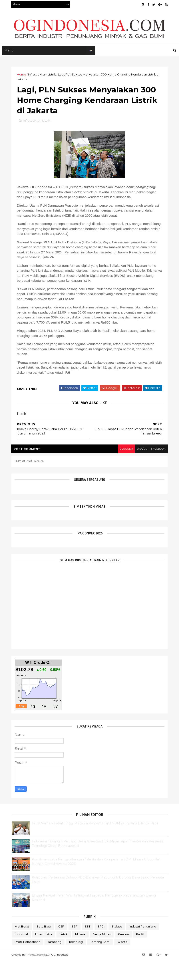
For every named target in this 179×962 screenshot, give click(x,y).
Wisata (122, 943)
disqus (141, 450)
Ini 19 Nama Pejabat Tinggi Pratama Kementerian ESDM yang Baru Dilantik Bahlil (95, 825)
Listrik (52, 75)
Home (21, 75)
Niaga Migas (102, 935)
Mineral (80, 935)
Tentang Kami (100, 943)
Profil (140, 935)
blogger (125, 450)
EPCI (101, 927)
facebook (158, 450)
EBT (87, 927)
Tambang (54, 943)
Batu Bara (43, 927)
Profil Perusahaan (27, 943)
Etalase (117, 927)
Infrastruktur (37, 75)
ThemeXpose (35, 956)
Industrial (21, 935)
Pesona (123, 935)
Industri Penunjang (142, 927)
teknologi (76, 943)
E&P (74, 927)
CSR (61, 927)
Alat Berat (22, 927)
